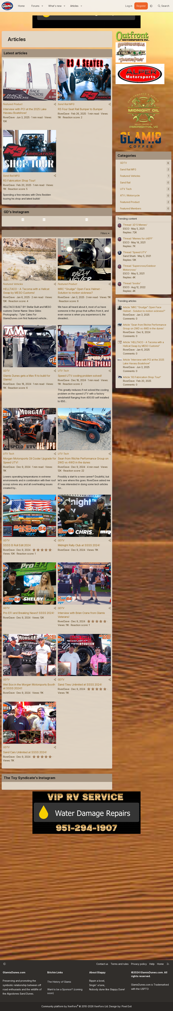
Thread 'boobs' (132, 283)
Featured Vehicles (13, 325)
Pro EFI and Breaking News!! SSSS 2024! (28, 662)
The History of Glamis (59, 981)
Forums (35, 5)
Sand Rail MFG (66, 106)
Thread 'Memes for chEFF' (138, 238)
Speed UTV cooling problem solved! (80, 419)
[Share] (55, 106)
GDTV (6, 414)
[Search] (163, 6)
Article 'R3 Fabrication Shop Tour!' (142, 377)
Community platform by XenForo (74, 1006)
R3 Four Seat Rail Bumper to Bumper (80, 111)
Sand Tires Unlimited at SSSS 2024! (80, 736)
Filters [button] (104, 273)
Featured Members (130, 208)
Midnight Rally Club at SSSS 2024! (79, 593)
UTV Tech (63, 414)
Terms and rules (120, 964)
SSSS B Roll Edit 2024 (17, 593)
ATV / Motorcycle (130, 195)
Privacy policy (139, 964)
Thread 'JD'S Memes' (135, 224)
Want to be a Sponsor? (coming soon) (64, 990)
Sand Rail (125, 182)
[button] (42, 6)
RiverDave (9, 119)
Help (152, 964)
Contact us (102, 964)
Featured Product (12, 106)
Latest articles (15, 53)
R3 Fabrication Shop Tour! (19, 184)
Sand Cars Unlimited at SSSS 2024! (25, 805)
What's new (54, 5)
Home (21, 5)
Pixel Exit (127, 1006)
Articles (74, 5)
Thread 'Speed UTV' (135, 252)
